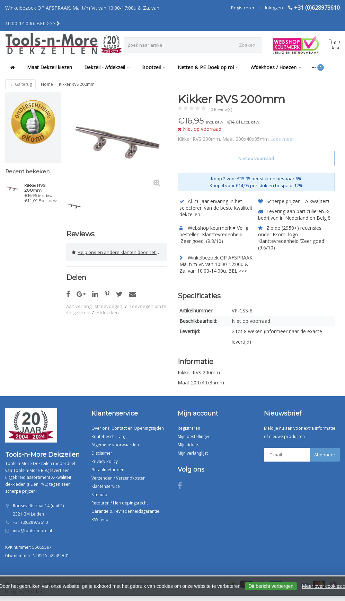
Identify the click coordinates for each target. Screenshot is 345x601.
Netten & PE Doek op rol (208, 67)
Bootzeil (154, 67)
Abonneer (324, 455)
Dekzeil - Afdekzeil (107, 67)
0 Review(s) (221, 109)
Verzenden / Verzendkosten (118, 478)
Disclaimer (101, 453)
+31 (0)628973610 (317, 7)
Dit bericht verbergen (270, 586)
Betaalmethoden (107, 470)
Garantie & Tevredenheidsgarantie (125, 511)
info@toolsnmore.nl (32, 531)
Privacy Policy (104, 461)
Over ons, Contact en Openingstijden (127, 428)
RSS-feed (99, 519)
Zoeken (247, 45)
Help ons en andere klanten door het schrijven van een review (119, 252)
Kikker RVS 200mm (34, 188)
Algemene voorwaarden (115, 445)
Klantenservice (105, 486)
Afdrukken (108, 312)
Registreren (243, 7)
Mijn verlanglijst (193, 453)
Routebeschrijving (108, 436)
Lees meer (282, 139)
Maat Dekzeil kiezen (49, 67)
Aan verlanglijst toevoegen (94, 306)
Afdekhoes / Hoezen (276, 67)
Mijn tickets (188, 445)
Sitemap (99, 495)
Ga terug (20, 84)
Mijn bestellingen (194, 436)
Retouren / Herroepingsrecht (119, 503)
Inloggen (274, 7)
